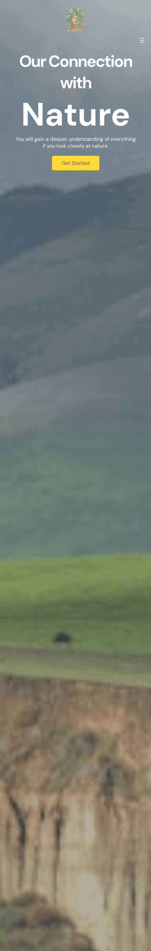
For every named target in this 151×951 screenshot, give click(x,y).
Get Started (76, 163)
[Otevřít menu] (142, 40)
